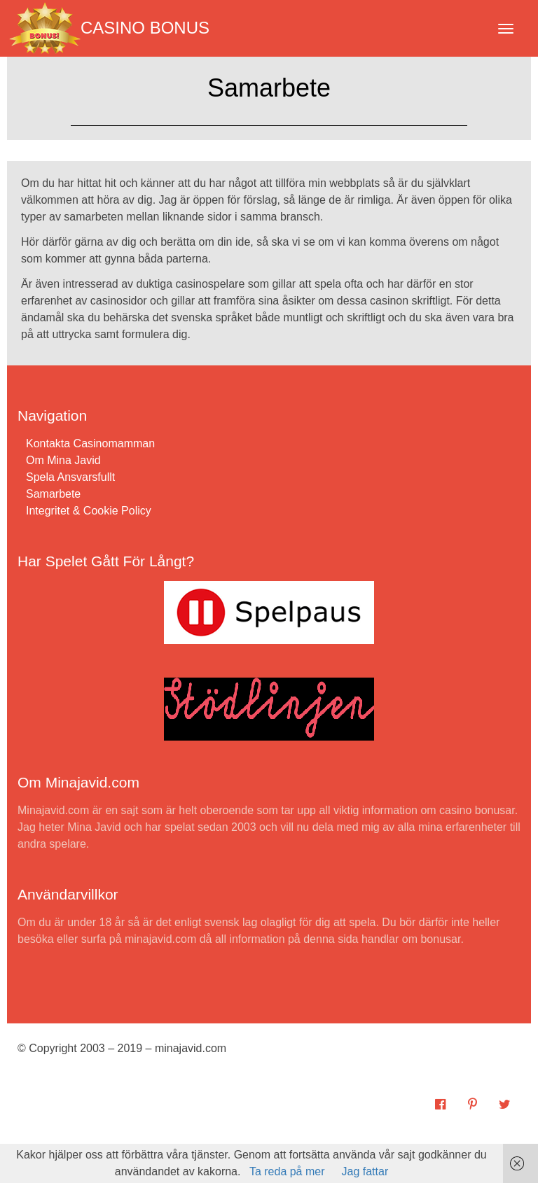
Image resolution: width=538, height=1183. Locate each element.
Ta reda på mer (287, 1171)
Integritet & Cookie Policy (88, 511)
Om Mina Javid (63, 460)
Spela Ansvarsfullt (70, 477)
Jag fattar (365, 1171)
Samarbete (53, 494)
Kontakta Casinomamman (90, 443)
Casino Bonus (109, 28)
